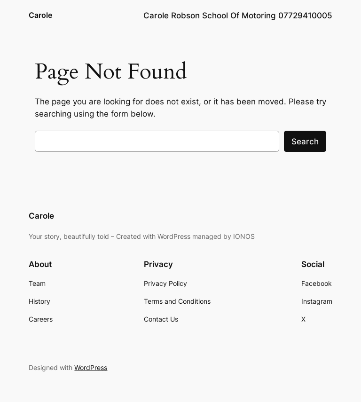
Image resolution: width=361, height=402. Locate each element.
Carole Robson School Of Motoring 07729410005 (237, 15)
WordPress (90, 367)
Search (305, 141)
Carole (40, 15)
